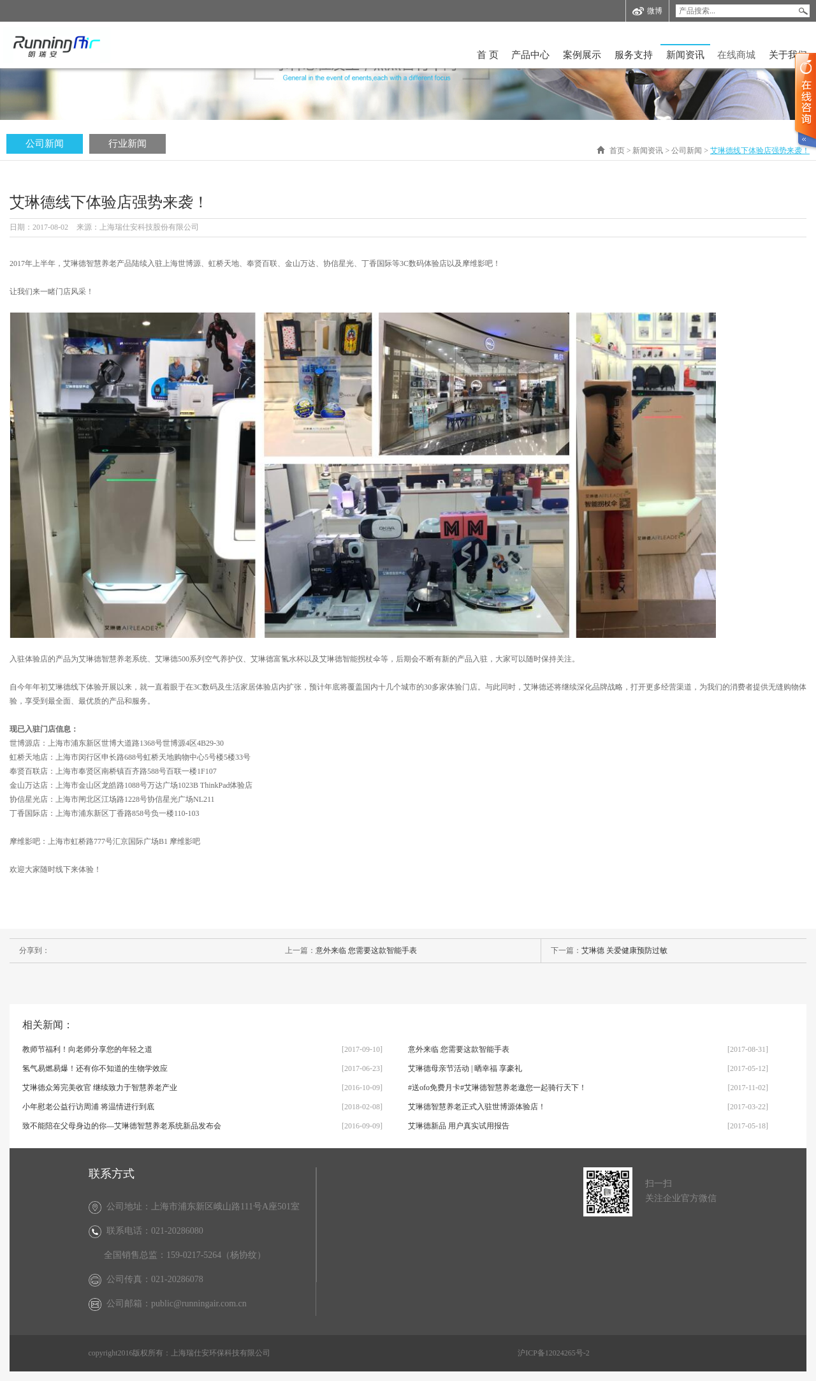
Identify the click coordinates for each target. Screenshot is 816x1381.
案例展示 (582, 55)
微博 (647, 11)
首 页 (488, 55)
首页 (617, 150)
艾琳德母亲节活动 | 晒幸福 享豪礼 (465, 1068)
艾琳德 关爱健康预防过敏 (624, 950)
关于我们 (788, 55)
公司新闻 (45, 143)
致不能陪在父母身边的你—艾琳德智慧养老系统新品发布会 (121, 1125)
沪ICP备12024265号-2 (554, 1352)
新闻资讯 (685, 55)
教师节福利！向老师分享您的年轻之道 (87, 1049)
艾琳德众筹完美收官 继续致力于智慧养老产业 (99, 1087)
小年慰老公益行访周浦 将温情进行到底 (88, 1106)
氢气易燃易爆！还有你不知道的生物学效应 (95, 1068)
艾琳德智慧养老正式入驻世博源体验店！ (477, 1106)
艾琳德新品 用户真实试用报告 (458, 1125)
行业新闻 (127, 143)
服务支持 (634, 55)
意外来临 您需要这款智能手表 (366, 950)
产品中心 (530, 55)
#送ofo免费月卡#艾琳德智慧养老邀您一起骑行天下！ (497, 1087)
